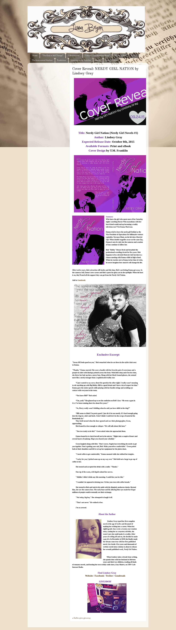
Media (98, 60)
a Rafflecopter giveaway (81, 618)
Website (89, 575)
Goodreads (81, 280)
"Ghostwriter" (74, 55)
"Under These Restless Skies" (97, 55)
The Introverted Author (42, 60)
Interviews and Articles (81, 60)
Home (34, 55)
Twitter (109, 575)
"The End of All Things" (52, 55)
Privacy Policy (111, 60)
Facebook (99, 575)
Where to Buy (120, 55)
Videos (134, 55)
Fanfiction (61, 60)
